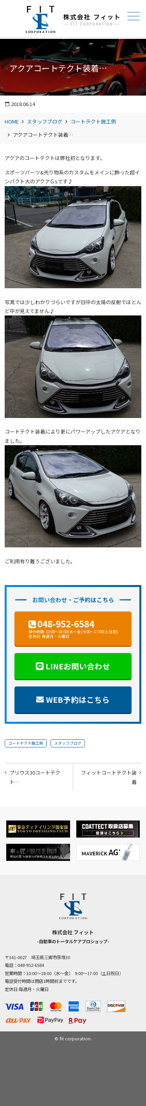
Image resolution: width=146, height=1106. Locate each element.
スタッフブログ (44, 121)
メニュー (133, 16)
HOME (12, 121)
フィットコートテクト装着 (109, 777)
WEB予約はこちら (78, 699)
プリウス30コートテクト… (34, 777)
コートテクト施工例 (93, 121)
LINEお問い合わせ (78, 666)
